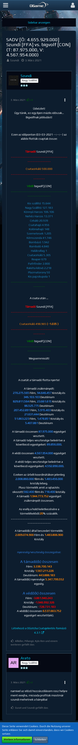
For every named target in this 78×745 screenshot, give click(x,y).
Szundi (14, 60)
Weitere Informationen (17, 739)
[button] (5, 5)
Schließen (40, 739)
